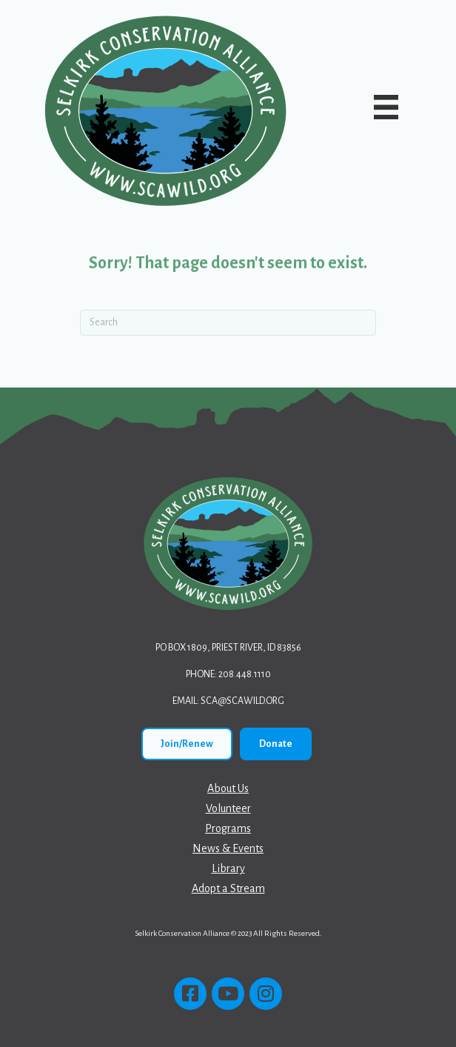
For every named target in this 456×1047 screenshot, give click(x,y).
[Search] (228, 323)
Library (228, 868)
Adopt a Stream (228, 888)
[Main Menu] (386, 107)
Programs (228, 828)
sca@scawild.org (242, 701)
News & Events (228, 848)
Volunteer (228, 808)
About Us (228, 788)
